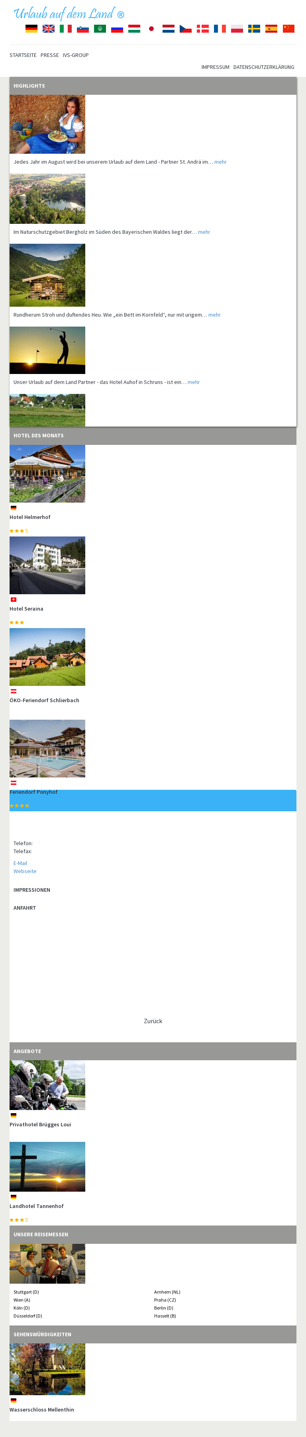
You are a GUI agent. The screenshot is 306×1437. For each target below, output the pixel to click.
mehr (220, 161)
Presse (50, 55)
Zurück (153, 1021)
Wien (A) (22, 1300)
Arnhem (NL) (167, 1292)
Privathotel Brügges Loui (40, 1124)
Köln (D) (22, 1308)
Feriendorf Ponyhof (34, 791)
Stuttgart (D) (26, 1292)
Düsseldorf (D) (28, 1316)
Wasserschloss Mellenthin (42, 1409)
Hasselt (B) (165, 1316)
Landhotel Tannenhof (37, 1206)
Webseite (25, 871)
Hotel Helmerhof (30, 517)
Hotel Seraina (26, 608)
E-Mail (20, 863)
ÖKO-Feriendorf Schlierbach (44, 700)
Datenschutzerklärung (263, 66)
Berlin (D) (163, 1308)
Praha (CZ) (165, 1300)
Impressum (216, 66)
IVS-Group (76, 55)
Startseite (23, 55)
